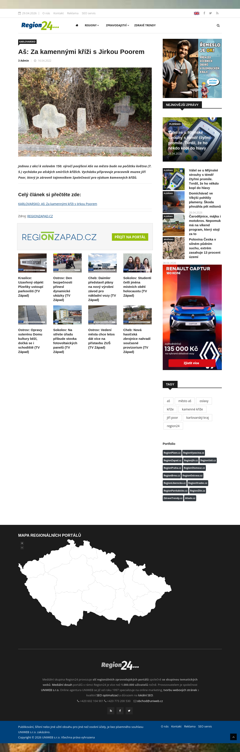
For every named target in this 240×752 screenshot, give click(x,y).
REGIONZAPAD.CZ (40, 216)
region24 (173, 426)
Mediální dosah (62, 685)
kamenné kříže (192, 409)
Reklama (72, 13)
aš (168, 401)
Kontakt (58, 13)
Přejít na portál (130, 237)
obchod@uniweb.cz (150, 701)
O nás (46, 13)
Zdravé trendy (144, 25)
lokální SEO (145, 695)
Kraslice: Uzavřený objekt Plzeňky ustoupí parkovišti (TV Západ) (30, 286)
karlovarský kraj (197, 417)
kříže (170, 409)
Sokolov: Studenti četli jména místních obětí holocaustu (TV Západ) (137, 286)
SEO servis (89, 13)
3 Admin (23, 60)
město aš (184, 401)
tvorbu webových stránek (180, 690)
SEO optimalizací (107, 695)
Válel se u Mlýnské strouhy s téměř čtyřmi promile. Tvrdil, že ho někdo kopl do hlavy (204, 179)
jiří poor (172, 417)
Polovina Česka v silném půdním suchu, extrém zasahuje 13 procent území (204, 248)
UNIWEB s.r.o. (50, 690)
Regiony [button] (92, 25)
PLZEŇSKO (175, 124)
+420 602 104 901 (92, 701)
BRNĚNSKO (168, 239)
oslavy (203, 401)
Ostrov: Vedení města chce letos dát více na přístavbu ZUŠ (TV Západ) (101, 338)
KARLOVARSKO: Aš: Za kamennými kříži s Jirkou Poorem (57, 204)
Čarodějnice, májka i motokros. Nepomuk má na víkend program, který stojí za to (205, 225)
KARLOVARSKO (27, 41)
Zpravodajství (117, 25)
